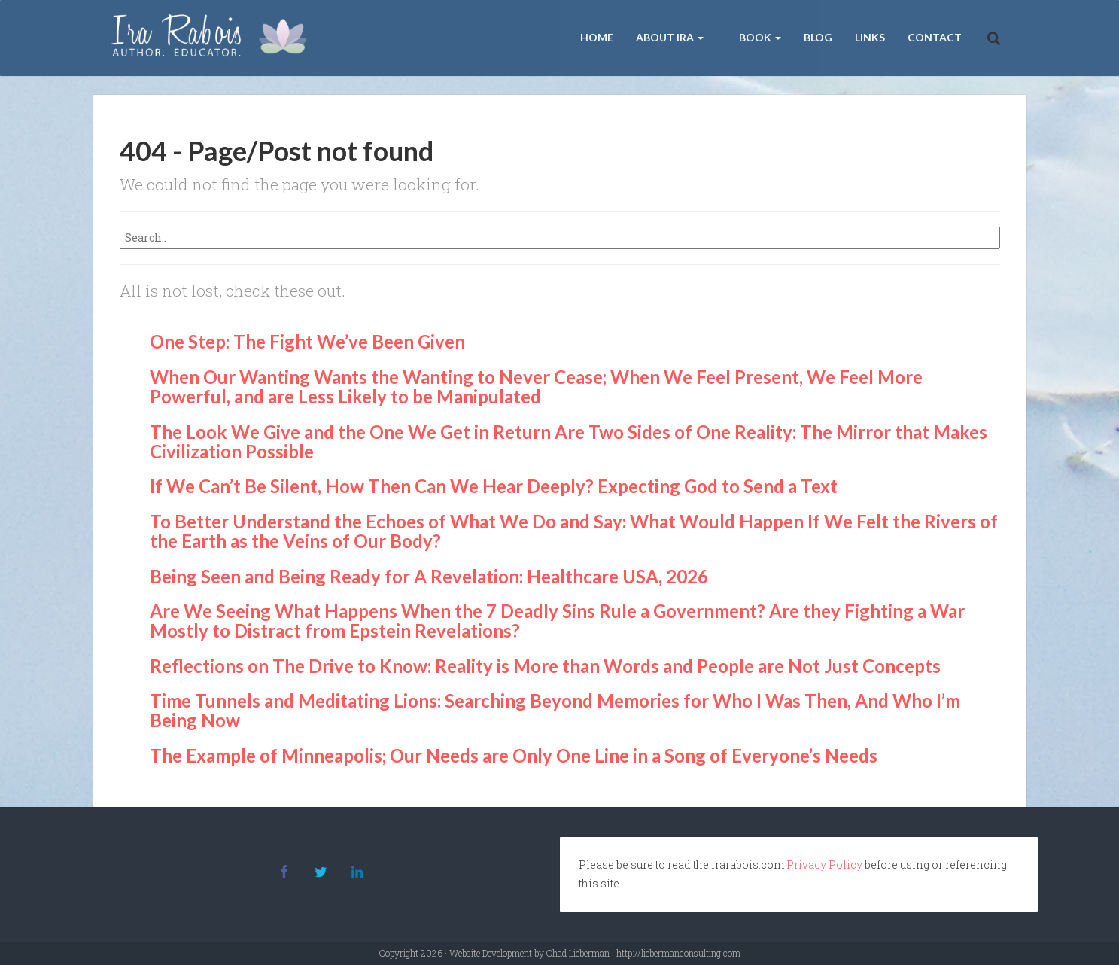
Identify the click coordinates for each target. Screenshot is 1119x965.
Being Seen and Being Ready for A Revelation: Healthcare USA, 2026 (429, 576)
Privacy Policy (824, 864)
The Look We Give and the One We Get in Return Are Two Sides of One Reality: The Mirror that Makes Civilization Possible (568, 441)
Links (870, 37)
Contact (935, 37)
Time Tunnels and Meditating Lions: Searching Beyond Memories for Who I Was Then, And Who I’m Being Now (555, 710)
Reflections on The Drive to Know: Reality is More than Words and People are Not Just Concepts (545, 666)
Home (596, 37)
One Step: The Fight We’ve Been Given (307, 341)
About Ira (670, 37)
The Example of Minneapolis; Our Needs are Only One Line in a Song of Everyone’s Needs (513, 755)
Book (759, 37)
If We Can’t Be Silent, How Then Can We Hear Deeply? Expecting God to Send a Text (494, 486)
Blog (818, 37)
